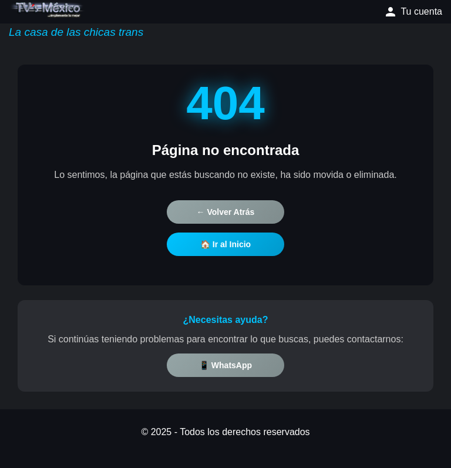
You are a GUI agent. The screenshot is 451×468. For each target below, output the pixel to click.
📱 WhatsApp (225, 365)
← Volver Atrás (226, 212)
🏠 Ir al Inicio (225, 244)
